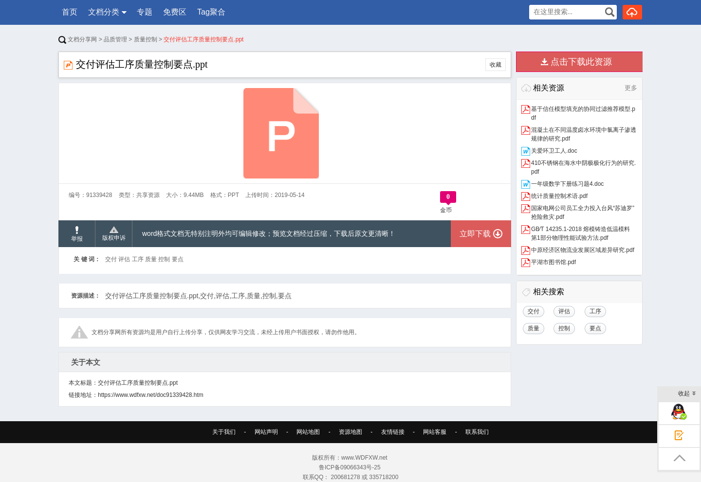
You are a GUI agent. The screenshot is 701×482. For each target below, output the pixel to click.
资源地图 (350, 431)
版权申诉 (114, 234)
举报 (77, 234)
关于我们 (224, 431)
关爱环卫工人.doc (554, 150)
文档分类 (103, 12)
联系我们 (477, 431)
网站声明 (266, 431)
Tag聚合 (211, 12)
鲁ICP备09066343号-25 (350, 467)
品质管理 (115, 39)
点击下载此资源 (581, 62)
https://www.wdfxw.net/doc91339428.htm (150, 395)
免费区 (174, 12)
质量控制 (145, 39)
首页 (69, 12)
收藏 (495, 64)
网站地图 (308, 431)
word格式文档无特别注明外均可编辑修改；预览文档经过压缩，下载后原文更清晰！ (268, 233)
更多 (631, 87)
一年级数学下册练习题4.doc (567, 183)
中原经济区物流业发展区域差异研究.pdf (582, 250)
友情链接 (393, 431)
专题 (144, 12)
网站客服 (434, 431)
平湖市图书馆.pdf (553, 262)
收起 (687, 394)
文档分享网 (77, 39)
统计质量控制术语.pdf (559, 196)
